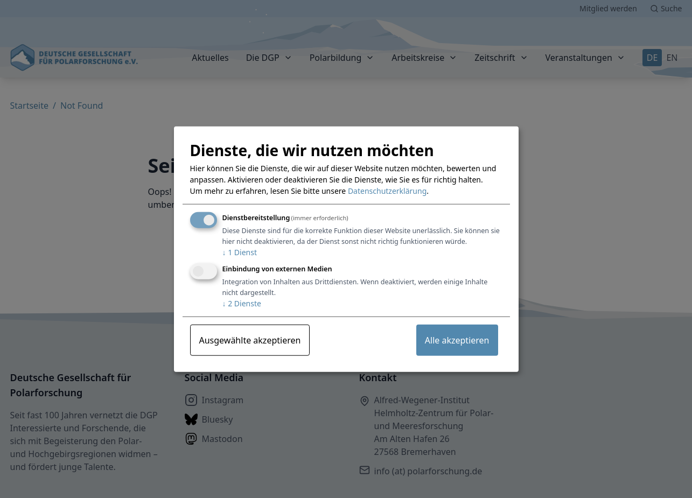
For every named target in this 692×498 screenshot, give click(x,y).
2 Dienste (241, 303)
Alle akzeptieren (457, 340)
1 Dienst (239, 252)
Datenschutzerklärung (387, 191)
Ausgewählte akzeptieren (250, 340)
